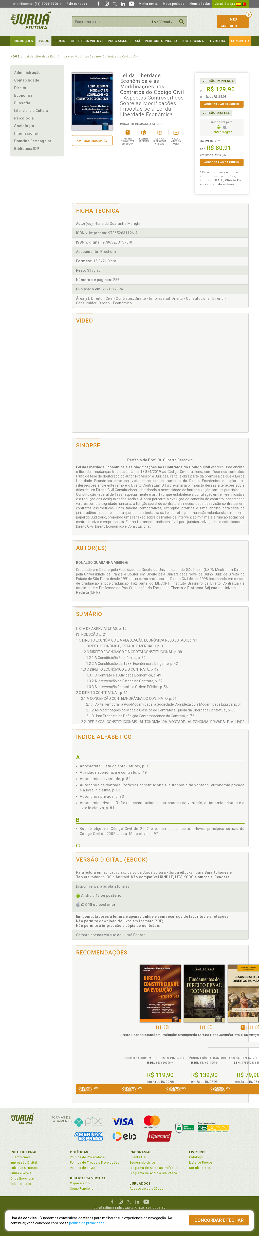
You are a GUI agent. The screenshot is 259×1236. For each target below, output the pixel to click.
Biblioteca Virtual (88, 1178)
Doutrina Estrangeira (32, 141)
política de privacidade (87, 1223)
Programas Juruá (124, 41)
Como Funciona (82, 1188)
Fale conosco (77, 4)
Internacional (26, 133)
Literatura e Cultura (31, 111)
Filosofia (22, 103)
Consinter (240, 41)
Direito (20, 88)
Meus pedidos (173, 4)
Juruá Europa (230, 4)
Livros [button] (43, 41)
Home (14, 56)
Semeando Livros (143, 1162)
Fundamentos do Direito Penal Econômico (138, 1033)
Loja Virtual (162, 22)
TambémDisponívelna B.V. (92, 1022)
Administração (27, 73)
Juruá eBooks (20, 1173)
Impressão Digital (23, 1162)
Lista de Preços (201, 1162)
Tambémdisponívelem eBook (176, 1022)
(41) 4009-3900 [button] (37, 4)
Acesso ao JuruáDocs (146, 1188)
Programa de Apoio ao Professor (154, 1168)
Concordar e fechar (219, 1220)
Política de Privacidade (87, 1157)
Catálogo (196, 1157)
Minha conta (148, 4)
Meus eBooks (200, 4)
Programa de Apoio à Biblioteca (153, 1173)
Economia (23, 95)
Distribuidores (199, 1168)
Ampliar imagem (92, 141)
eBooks (60, 41)
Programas (141, 1152)
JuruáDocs (140, 1183)
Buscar (181, 21)
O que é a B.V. (80, 1183)
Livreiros (218, 41)
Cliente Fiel (138, 1157)
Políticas (79, 1152)
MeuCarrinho (228, 23)
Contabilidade (26, 80)
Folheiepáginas (100, 1022)
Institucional (194, 41)
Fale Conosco (20, 1184)
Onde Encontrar (22, 1178)
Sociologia (24, 126)
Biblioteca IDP (26, 149)
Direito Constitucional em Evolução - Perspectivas (94, 1033)
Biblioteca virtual (87, 41)
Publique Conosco (161, 41)
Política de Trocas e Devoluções (94, 1162)
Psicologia (24, 118)
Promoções (23, 41)
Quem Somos (20, 1157)
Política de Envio (82, 1168)
